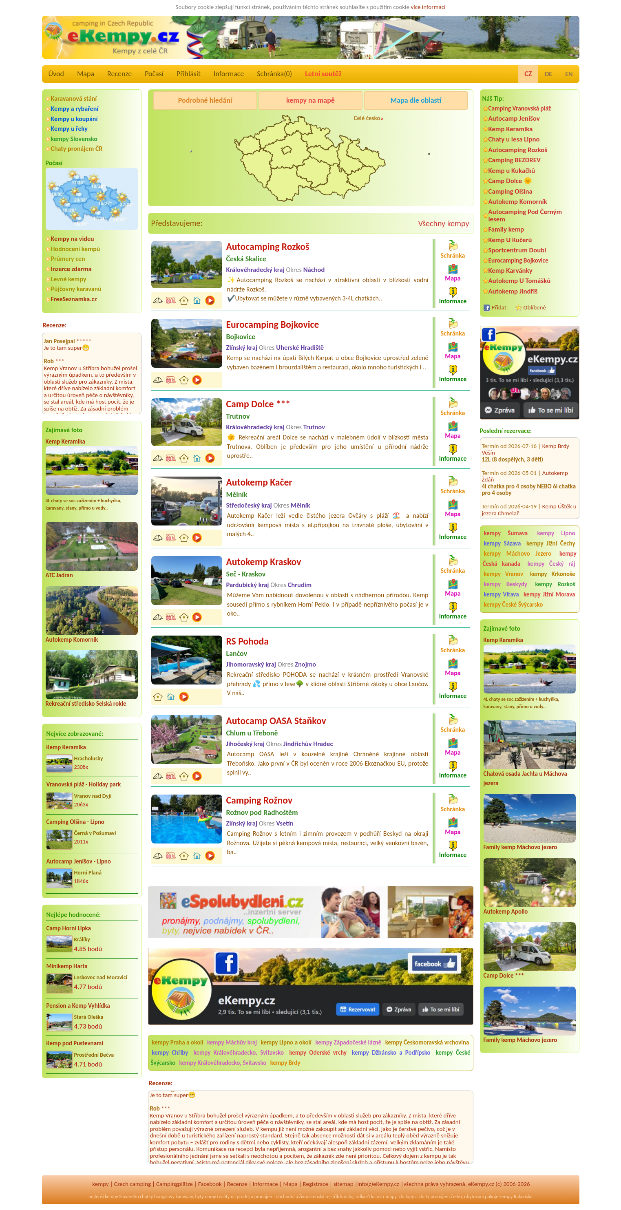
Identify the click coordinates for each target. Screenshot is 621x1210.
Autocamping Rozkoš (518, 150)
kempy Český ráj (551, 563)
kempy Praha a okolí (177, 1042)
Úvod (56, 73)
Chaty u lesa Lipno (514, 139)
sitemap (344, 1184)
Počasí (154, 73)
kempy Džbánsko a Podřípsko (391, 1052)
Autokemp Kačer (259, 482)
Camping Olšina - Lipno (75, 822)
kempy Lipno (556, 533)
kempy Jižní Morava (549, 594)
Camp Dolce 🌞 (510, 181)
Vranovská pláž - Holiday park (83, 784)
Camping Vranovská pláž (519, 108)
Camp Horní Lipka (68, 928)
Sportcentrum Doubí (517, 250)
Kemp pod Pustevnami (74, 1043)
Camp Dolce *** (504, 975)
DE (548, 74)
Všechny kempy (443, 223)
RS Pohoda (247, 641)
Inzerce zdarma (71, 269)
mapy (391, 1196)
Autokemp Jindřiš (513, 291)
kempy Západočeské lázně (348, 1042)
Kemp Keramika (65, 441)
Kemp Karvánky (510, 270)
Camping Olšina (510, 191)
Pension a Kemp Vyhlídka (78, 1005)
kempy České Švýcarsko (513, 604)
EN (568, 74)
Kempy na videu (72, 239)
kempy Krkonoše (552, 574)
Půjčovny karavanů (76, 289)
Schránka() (274, 73)
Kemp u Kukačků (511, 170)
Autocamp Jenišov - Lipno (78, 861)
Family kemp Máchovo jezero (520, 847)
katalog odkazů (355, 1196)
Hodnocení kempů (75, 249)
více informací (428, 7)
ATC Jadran (59, 575)
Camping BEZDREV (514, 160)
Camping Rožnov (259, 800)
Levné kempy (68, 279)
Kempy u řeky (69, 128)
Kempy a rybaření (75, 109)
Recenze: (55, 325)
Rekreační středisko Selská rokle (86, 703)
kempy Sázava (502, 543)
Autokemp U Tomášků (519, 280)
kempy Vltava (501, 594)
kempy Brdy (285, 1062)
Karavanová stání (74, 98)
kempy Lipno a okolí (286, 1042)
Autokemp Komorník (72, 639)
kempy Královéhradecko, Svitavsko (239, 1052)
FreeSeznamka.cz (74, 299)
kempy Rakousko (516, 1196)
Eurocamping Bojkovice (518, 260)
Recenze (119, 73)
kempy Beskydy (505, 584)
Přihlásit (189, 73)
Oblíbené (535, 307)
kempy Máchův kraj (232, 1042)
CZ (528, 73)
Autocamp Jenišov (514, 118)
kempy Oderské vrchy (318, 1052)
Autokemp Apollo (506, 911)
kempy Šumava (506, 533)
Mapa (85, 73)
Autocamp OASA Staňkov (276, 720)
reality (223, 1196)
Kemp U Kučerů (510, 240)
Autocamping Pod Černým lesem (525, 215)
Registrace (315, 1184)
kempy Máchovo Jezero (518, 553)
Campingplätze (174, 1184)
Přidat (499, 307)
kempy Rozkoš (555, 584)
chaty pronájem (434, 1196)
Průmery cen (68, 259)
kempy (100, 1184)
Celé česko (367, 118)
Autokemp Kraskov (263, 561)
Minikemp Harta (67, 966)
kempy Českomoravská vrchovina (427, 1042)
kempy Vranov (504, 574)
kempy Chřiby (170, 1052)
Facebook (210, 1184)
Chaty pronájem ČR (77, 148)
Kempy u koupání (74, 119)
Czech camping (132, 1184)
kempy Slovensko (74, 139)
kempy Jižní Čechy (550, 543)
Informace (229, 73)
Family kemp (506, 229)
